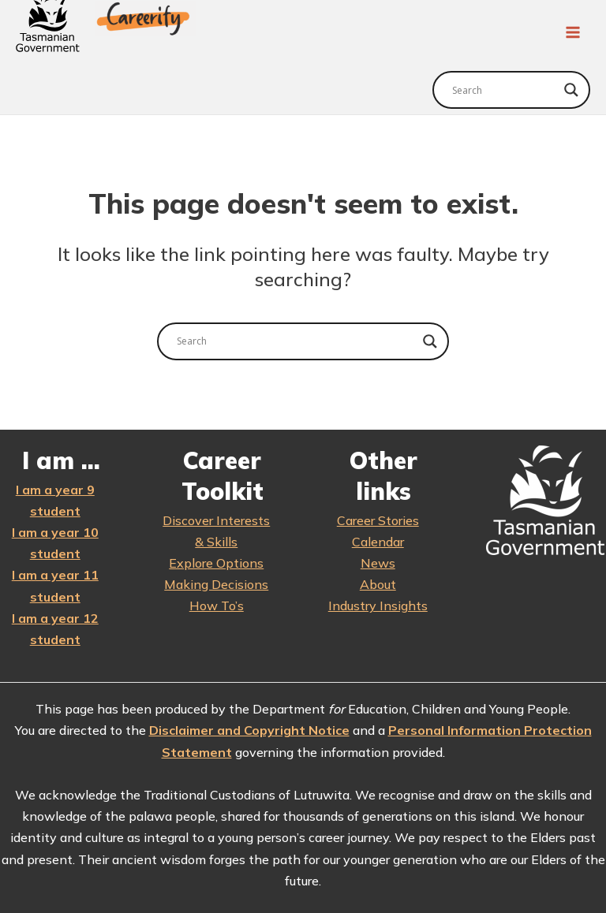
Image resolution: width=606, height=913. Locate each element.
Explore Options (216, 560)
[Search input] (504, 87)
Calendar (378, 539)
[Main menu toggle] (573, 31)
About (378, 582)
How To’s (216, 604)
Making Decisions (216, 582)
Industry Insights (378, 604)
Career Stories (378, 518)
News (378, 560)
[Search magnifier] (571, 87)
